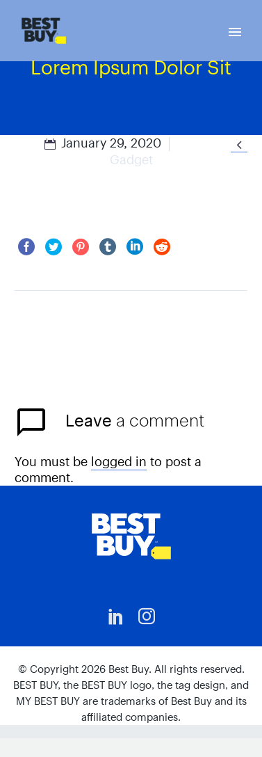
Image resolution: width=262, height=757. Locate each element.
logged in (119, 462)
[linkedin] (116, 616)
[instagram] (146, 616)
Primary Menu (235, 32)
